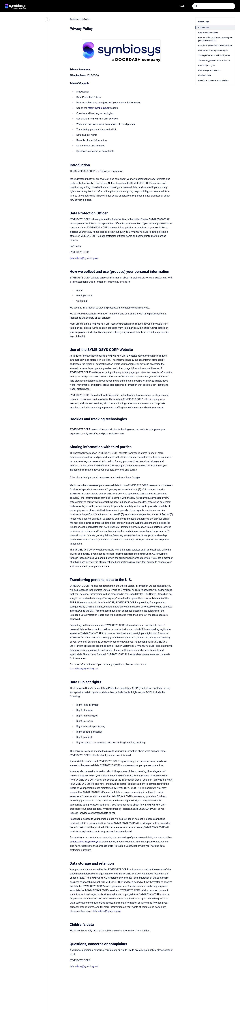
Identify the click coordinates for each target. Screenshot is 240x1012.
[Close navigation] (47, 19)
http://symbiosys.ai (98, 107)
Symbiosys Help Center (80, 19)
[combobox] (213, 6)
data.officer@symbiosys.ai (84, 258)
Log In (182, 6)
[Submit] (195, 6)
